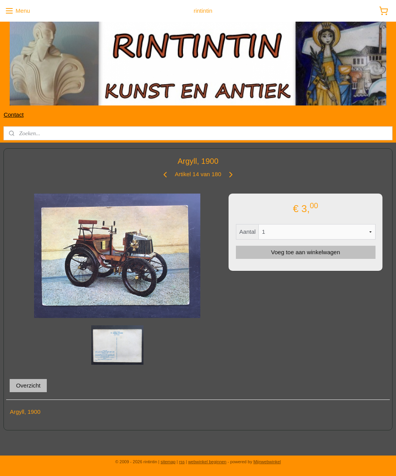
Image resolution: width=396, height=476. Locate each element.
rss (182, 461)
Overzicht (28, 385)
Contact (13, 114)
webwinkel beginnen (207, 461)
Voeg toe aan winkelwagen (305, 252)
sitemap (168, 461)
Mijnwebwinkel (267, 461)
